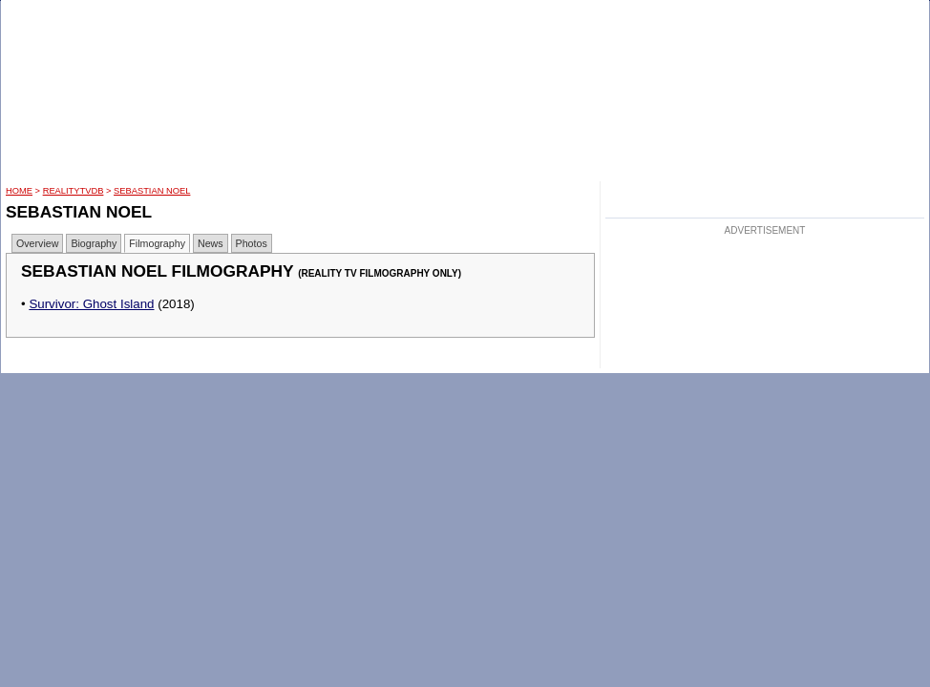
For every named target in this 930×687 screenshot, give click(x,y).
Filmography (157, 243)
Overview (37, 243)
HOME (19, 191)
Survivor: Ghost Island (91, 304)
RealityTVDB (73, 191)
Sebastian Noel (152, 191)
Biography (93, 243)
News (210, 243)
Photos (251, 243)
